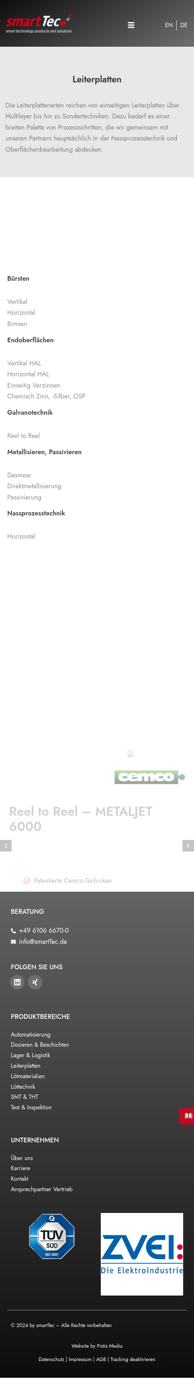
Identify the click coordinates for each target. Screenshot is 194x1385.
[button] (131, 26)
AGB (101, 1359)
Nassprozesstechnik (36, 646)
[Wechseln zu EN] (168, 25)
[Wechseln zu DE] (184, 25)
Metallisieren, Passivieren (44, 585)
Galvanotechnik (30, 545)
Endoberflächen (30, 473)
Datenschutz (51, 1359)
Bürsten (18, 411)
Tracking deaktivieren (133, 1359)
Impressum (80, 1359)
